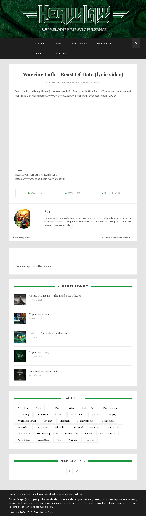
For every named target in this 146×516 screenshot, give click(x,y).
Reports (40, 53)
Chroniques (79, 43)
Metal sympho (77, 414)
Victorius (90, 439)
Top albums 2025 (39, 314)
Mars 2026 (95, 427)
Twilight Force (89, 407)
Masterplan (22, 427)
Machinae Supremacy (47, 433)
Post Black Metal (107, 433)
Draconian (65, 420)
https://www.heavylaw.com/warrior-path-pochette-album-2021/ (77, 95)
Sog (98, 82)
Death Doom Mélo (86, 420)
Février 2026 (23, 433)
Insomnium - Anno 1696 (43, 371)
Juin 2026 (47, 420)
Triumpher (60, 427)
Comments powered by (33, 266)
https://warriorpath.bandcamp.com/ (36, 174)
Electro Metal (71, 433)
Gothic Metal (108, 420)
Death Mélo (42, 414)
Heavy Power (76, 82)
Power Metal (42, 427)
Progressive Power (26, 420)
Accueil (39, 43)
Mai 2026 (96, 414)
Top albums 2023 (39, 352)
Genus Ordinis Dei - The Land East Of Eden (55, 295)
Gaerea (88, 433)
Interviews (104, 43)
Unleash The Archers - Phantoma (49, 333)
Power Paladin (24, 439)
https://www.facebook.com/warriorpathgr (40, 178)
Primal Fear (23, 407)
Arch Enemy (23, 414)
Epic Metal (78, 427)
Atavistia (59, 414)
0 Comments (36, 193)
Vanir (59, 439)
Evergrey (111, 414)
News (58, 43)
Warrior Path (57, 82)
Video (85, 82)
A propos (61, 53)
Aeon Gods (43, 439)
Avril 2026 (73, 439)
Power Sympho (110, 407)
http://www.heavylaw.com (117, 237)
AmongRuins (113, 427)
